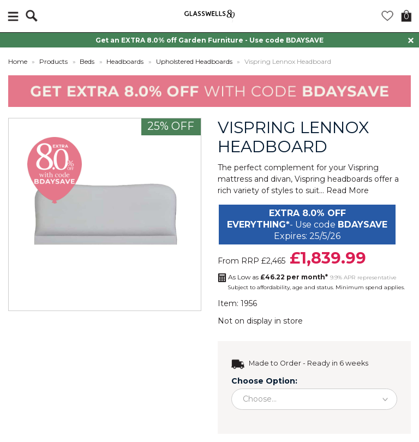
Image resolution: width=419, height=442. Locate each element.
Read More (347, 190)
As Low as (278, 277)
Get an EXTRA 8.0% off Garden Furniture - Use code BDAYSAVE (209, 40)
